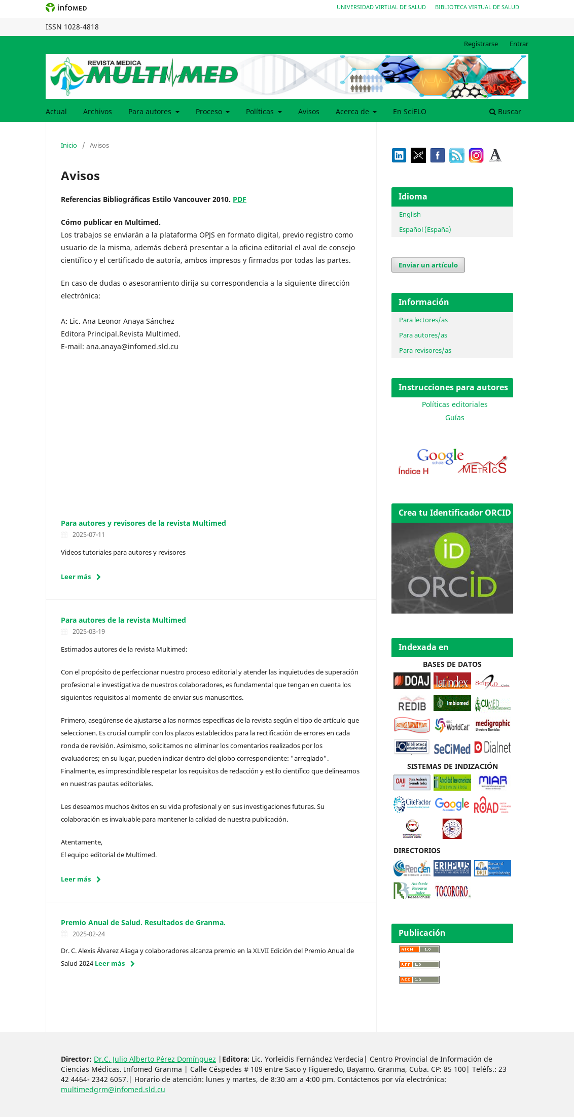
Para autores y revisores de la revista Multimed (143, 523)
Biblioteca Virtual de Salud (477, 7)
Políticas (261, 111)
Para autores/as (423, 335)
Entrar (519, 43)
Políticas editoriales (455, 404)
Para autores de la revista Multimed (123, 620)
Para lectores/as (423, 319)
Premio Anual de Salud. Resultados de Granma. (143, 922)
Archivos (97, 111)
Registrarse (481, 43)
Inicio (69, 145)
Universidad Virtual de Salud (381, 7)
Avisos (308, 111)
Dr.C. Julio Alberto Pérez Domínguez (155, 1059)
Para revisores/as (425, 350)
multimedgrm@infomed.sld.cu (113, 1089)
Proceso (210, 111)
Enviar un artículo (428, 264)
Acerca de (353, 111)
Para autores (150, 111)
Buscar (505, 111)
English (410, 214)
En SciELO (409, 111)
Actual (56, 111)
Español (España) (425, 229)
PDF (239, 199)
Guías (454, 417)
